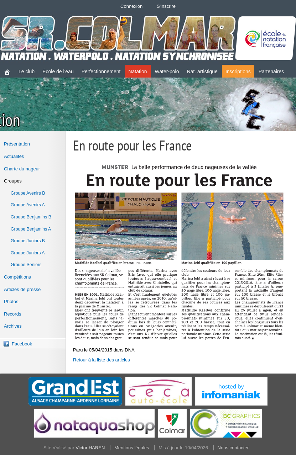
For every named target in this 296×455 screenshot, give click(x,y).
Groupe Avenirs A (28, 204)
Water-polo (167, 71)
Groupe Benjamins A (31, 229)
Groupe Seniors (26, 264)
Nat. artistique (202, 71)
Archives (13, 326)
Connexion (131, 6)
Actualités (14, 156)
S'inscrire (166, 6)
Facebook (22, 343)
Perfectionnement (101, 71)
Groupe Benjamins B (31, 217)
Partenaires (271, 71)
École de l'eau (58, 71)
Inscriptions (238, 71)
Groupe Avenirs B (28, 193)
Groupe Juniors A (28, 252)
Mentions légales (131, 447)
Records (12, 314)
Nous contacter (233, 447)
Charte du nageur (22, 168)
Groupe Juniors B (28, 240)
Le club (27, 71)
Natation (137, 71)
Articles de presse (22, 289)
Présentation (17, 144)
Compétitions (17, 277)
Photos (11, 301)
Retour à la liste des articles (101, 360)
